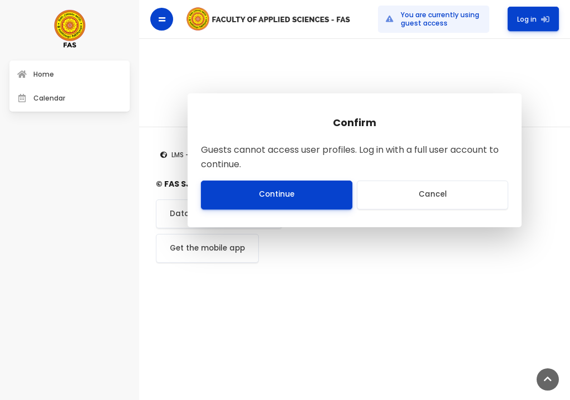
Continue (276, 194)
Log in (533, 18)
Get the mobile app (207, 248)
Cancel (433, 194)
